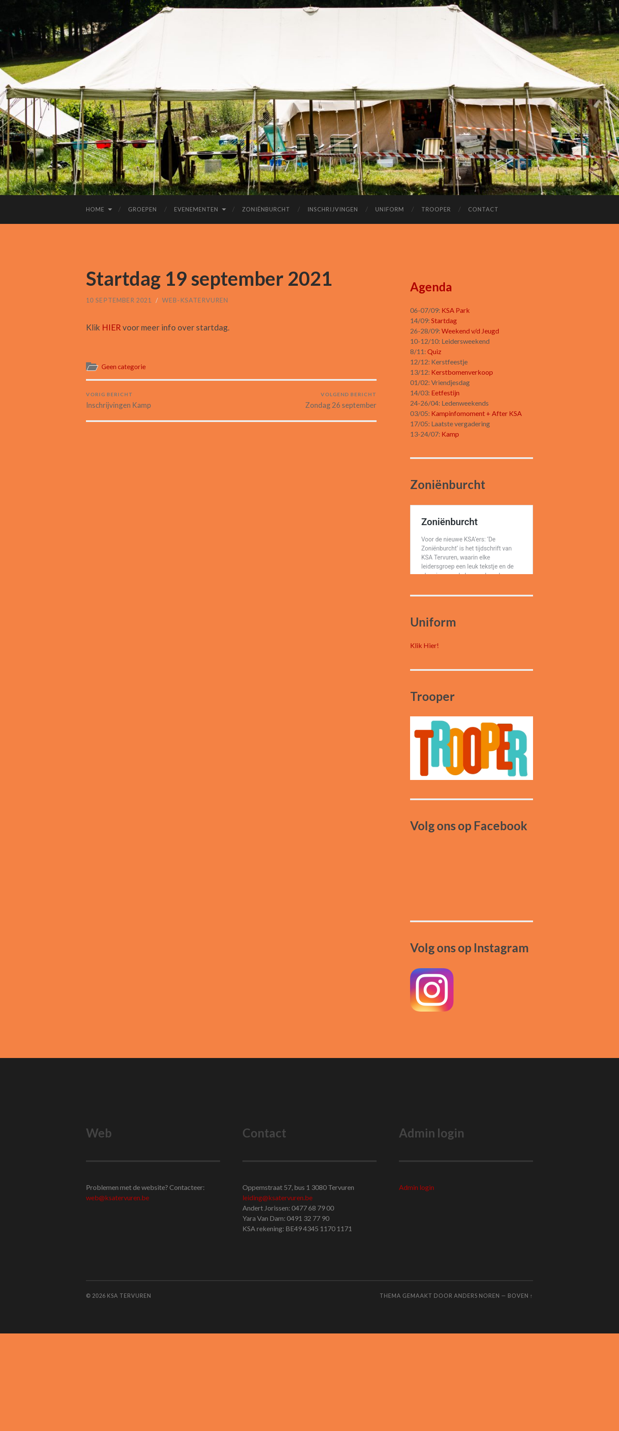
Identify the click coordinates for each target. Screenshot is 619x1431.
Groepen (142, 209)
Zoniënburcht (266, 209)
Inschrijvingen (332, 209)
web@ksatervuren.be (117, 1295)
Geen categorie (123, 366)
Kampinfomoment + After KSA (476, 413)
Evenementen (196, 209)
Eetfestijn (445, 392)
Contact (483, 209)
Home (95, 209)
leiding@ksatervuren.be (277, 1295)
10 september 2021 (119, 300)
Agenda (431, 286)
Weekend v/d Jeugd (470, 331)
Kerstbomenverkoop (462, 372)
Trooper (436, 209)
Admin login (416, 1285)
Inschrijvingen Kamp (118, 400)
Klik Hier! (424, 743)
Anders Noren (477, 1393)
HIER (111, 327)
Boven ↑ (520, 1393)
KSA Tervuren (129, 1393)
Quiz (434, 351)
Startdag (444, 320)
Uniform (389, 209)
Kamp (450, 434)
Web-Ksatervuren (195, 300)
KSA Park (455, 310)
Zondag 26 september (341, 400)
